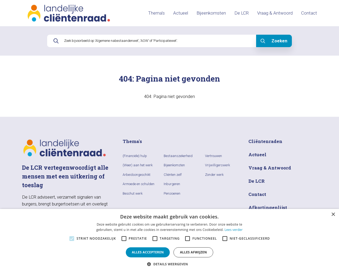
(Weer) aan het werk (138, 165)
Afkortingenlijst (267, 207)
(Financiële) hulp (135, 156)
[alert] (169, 241)
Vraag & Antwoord (275, 13)
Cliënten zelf (173, 175)
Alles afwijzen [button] (193, 252)
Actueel (180, 13)
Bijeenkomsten (211, 13)
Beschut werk (132, 193)
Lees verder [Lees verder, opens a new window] (234, 229)
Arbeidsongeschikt (136, 175)
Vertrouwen (213, 156)
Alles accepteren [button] (148, 252)
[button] (169, 264)
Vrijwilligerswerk (217, 165)
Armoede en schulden (138, 184)
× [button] (333, 215)
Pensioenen (172, 193)
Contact (309, 13)
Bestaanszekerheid (178, 156)
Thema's (156, 13)
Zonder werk (214, 175)
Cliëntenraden (265, 141)
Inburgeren (172, 184)
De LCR (241, 13)
